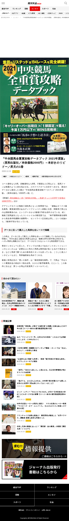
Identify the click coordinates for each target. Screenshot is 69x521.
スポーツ (45, 9)
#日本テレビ (52, 13)
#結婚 (23, 13)
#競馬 (27, 176)
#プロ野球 (31, 13)
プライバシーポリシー (33, 510)
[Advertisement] (34, 40)
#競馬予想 (35, 176)
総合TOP (5, 9)
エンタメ (35, 9)
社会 (54, 9)
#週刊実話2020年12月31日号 (51, 176)
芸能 (26, 9)
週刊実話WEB (5, 17)
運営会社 (21, 510)
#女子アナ (15, 13)
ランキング (16, 9)
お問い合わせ (46, 510)
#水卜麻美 (41, 13)
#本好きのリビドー (16, 176)
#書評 (5, 176)
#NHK (61, 13)
